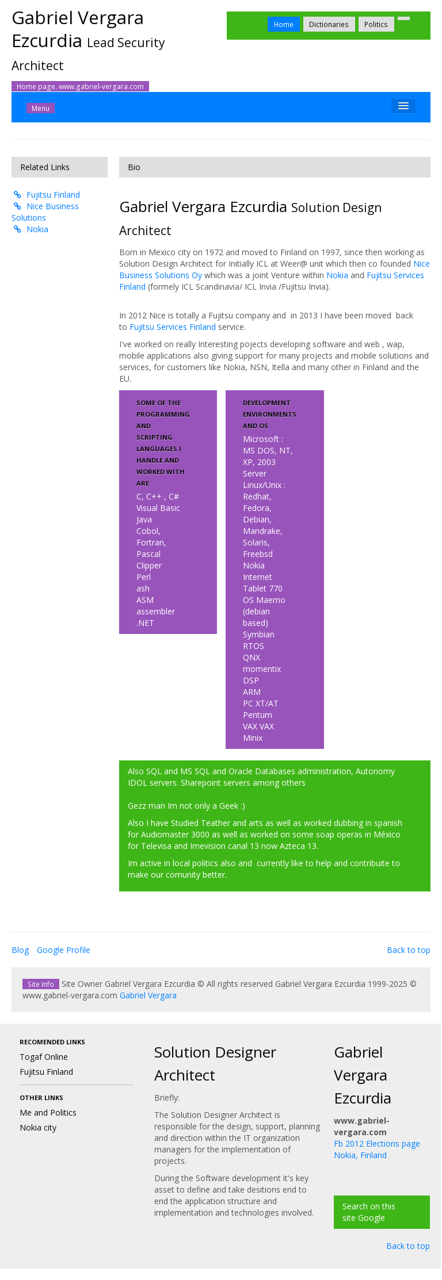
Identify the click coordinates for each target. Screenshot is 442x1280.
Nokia (30, 229)
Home (284, 24)
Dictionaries (329, 24)
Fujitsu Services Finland (172, 326)
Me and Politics (48, 1112)
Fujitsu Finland (46, 194)
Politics (376, 24)
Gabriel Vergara (148, 995)
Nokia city (38, 1127)
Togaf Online (44, 1056)
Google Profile (63, 949)
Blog (20, 949)
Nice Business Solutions (45, 212)
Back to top (408, 949)
